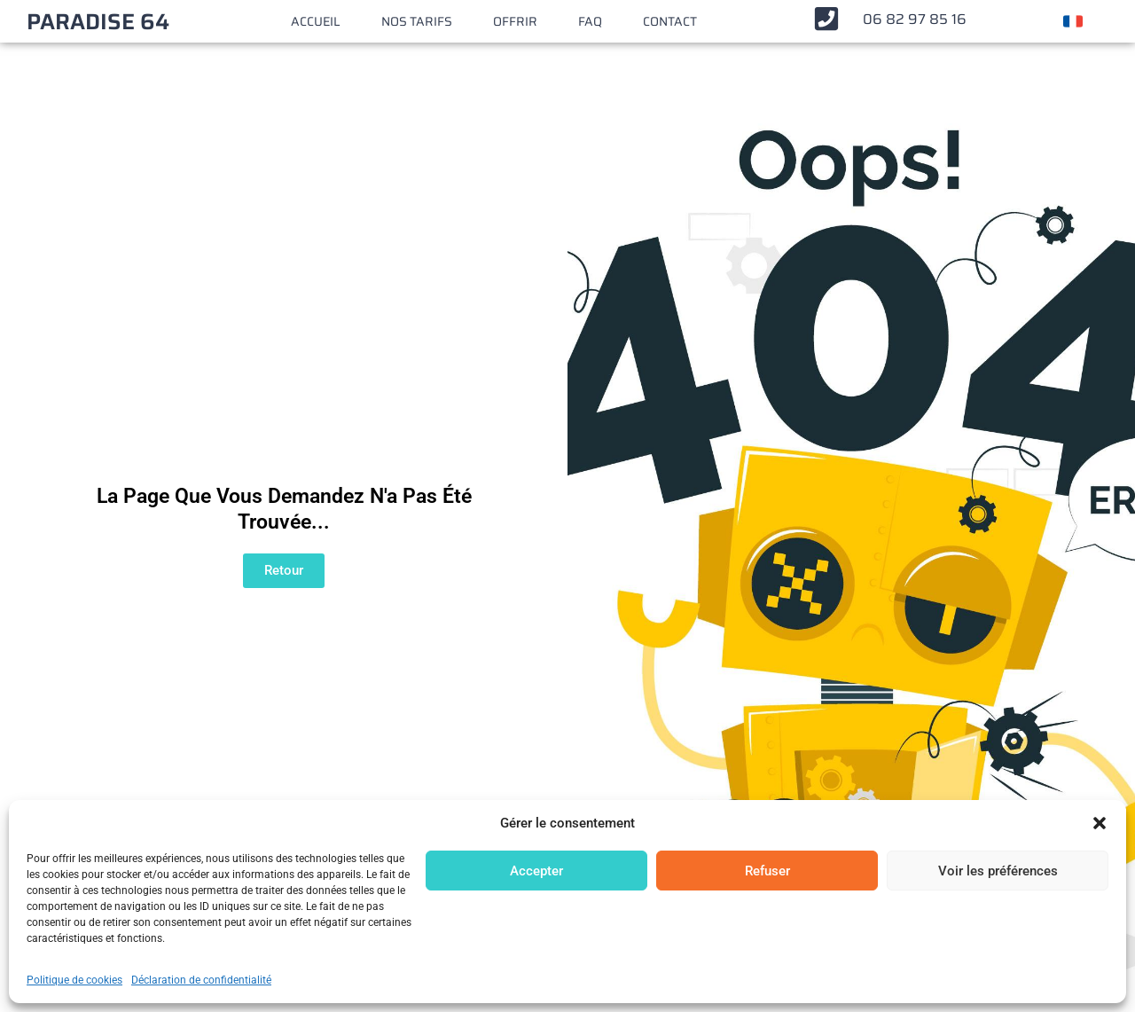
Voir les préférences (998, 871)
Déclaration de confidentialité (201, 980)
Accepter (536, 871)
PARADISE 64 (98, 21)
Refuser (767, 871)
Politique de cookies (74, 980)
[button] (1099, 823)
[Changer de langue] (1073, 21)
